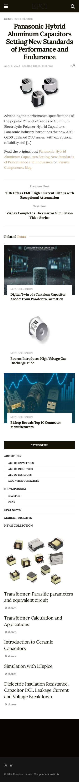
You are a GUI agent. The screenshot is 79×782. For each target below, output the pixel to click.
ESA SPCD (14, 496)
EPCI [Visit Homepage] (39, 6)
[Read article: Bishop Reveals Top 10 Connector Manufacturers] (39, 398)
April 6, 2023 (12, 65)
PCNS (11, 501)
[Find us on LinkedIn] (11, 765)
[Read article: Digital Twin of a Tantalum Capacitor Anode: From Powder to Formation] (39, 270)
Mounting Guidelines (23, 480)
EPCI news (12, 510)
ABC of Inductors (20, 469)
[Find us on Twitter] (5, 765)
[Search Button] (73, 6)
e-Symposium (15, 489)
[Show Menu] (6, 6)
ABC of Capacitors (21, 463)
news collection (24, 18)
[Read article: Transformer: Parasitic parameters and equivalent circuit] (39, 561)
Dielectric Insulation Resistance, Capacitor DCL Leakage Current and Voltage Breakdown (36, 690)
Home (7, 18)
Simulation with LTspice (28, 666)
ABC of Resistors (20, 474)
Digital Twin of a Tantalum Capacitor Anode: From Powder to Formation (38, 296)
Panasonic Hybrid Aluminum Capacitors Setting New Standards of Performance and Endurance (39, 156)
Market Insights (18, 518)
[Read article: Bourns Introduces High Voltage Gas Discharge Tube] (39, 334)
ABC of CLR (12, 456)
